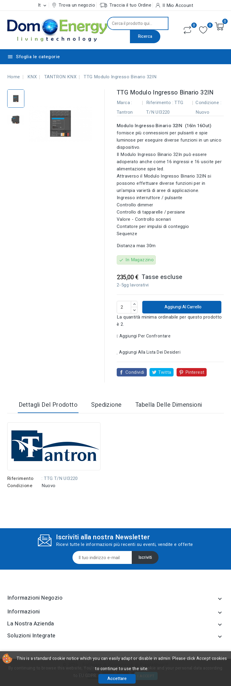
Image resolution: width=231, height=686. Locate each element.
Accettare (117, 679)
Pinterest (195, 372)
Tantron (125, 112)
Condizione (19, 485)
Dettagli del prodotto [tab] (48, 404)
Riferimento (20, 478)
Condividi (134, 372)
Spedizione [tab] (106, 404)
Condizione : (208, 102)
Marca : (124, 102)
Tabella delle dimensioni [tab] (168, 404)
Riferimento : (159, 102)
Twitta (164, 372)
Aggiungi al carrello (183, 307)
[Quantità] (124, 307)
